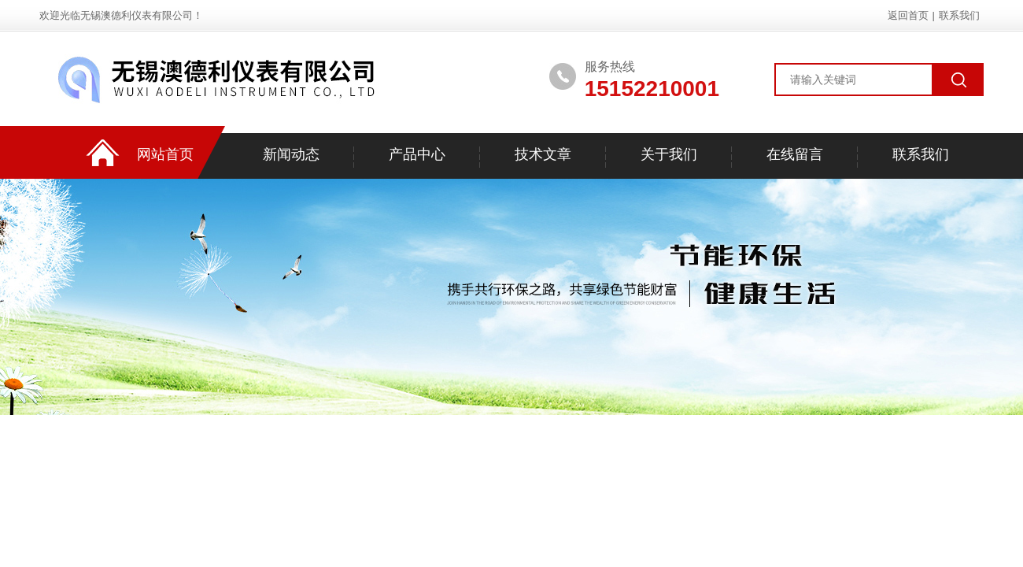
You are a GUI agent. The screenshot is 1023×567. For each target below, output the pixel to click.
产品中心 (417, 154)
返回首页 (908, 15)
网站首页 (165, 154)
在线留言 (794, 154)
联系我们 (959, 15)
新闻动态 (291, 154)
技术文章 (543, 154)
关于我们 (669, 154)
